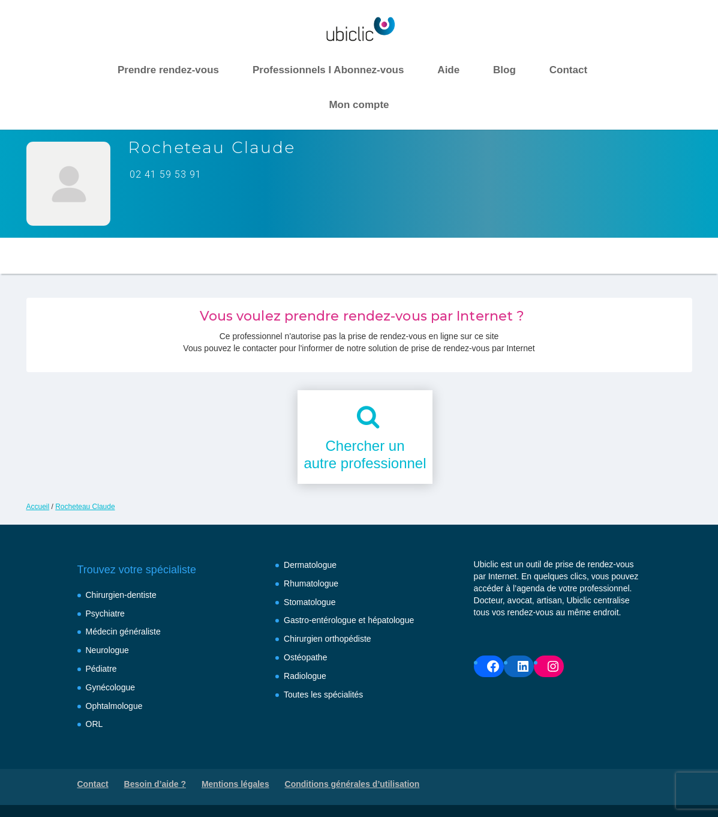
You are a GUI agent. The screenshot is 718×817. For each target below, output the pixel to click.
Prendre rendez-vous (168, 70)
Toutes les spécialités (323, 694)
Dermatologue (310, 565)
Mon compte (359, 104)
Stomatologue (309, 602)
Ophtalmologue (114, 706)
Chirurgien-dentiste (121, 595)
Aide (448, 70)
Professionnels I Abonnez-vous (328, 70)
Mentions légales (235, 784)
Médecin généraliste (123, 631)
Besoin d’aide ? (155, 784)
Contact (568, 70)
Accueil (38, 506)
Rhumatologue (311, 583)
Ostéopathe (305, 657)
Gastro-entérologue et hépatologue (349, 620)
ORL (94, 724)
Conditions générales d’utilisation (352, 784)
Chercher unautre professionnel (365, 454)
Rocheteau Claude (85, 506)
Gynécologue (111, 687)
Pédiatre (101, 669)
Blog (504, 70)
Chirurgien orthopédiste (327, 639)
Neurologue (107, 650)
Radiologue (305, 676)
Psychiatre (105, 613)
